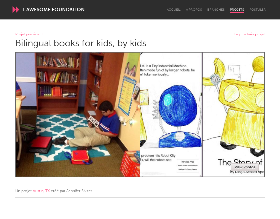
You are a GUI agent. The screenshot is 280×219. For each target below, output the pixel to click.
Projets (237, 9)
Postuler (257, 9)
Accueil (173, 9)
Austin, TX (41, 191)
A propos (194, 9)
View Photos (245, 167)
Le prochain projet (249, 34)
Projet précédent (29, 34)
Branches (215, 9)
